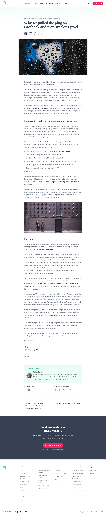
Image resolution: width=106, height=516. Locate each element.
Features (22, 473)
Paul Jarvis (52, 315)
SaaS (21, 487)
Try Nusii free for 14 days (53, 445)
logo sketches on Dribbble (38, 108)
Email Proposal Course (43, 485)
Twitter (56, 482)
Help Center (93, 470)
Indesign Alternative (77, 487)
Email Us (92, 473)
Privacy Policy (58, 476)
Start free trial (98, 3)
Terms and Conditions (60, 473)
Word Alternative (76, 493)
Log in (89, 3)
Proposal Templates (25, 493)
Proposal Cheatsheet (43, 488)
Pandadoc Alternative (77, 473)
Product (28, 3)
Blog (25, 18)
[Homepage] (4, 3)
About (41, 3)
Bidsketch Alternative (77, 481)
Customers (59, 3)
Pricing (36, 3)
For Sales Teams (24, 481)
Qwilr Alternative (76, 484)
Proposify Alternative (77, 470)
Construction (23, 484)
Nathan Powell (32, 32)
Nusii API (22, 502)
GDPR (56, 479)
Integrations (49, 3)
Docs (66, 3)
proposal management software (64, 182)
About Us (57, 470)
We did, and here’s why (62, 151)
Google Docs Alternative (78, 490)
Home (21, 470)
